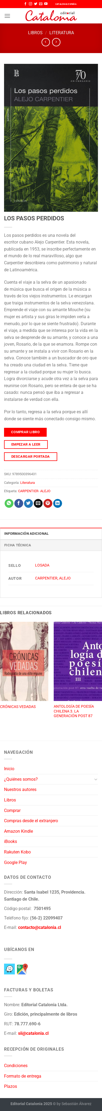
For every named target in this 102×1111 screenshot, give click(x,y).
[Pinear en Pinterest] (47, 503)
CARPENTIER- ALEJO (34, 491)
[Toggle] (96, 779)
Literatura (61, 32)
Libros (35, 32)
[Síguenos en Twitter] (35, 4)
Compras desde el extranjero (31, 820)
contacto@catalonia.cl (39, 927)
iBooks (10, 841)
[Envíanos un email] (40, 4)
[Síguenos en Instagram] (30, 4)
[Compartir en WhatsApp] (9, 503)
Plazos (10, 1086)
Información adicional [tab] (26, 534)
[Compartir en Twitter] (28, 503)
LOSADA (42, 565)
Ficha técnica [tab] (17, 545)
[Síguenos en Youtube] (45, 4)
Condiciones (16, 1065)
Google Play (15, 862)
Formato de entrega (22, 1076)
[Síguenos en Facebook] (25, 4)
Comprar (12, 810)
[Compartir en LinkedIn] (57, 503)
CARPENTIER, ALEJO (53, 578)
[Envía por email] (38, 503)
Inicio (9, 768)
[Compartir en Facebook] (18, 503)
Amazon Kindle (18, 831)
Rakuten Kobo (17, 852)
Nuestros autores (20, 789)
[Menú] (7, 15)
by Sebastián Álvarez (74, 1104)
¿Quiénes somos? (21, 779)
